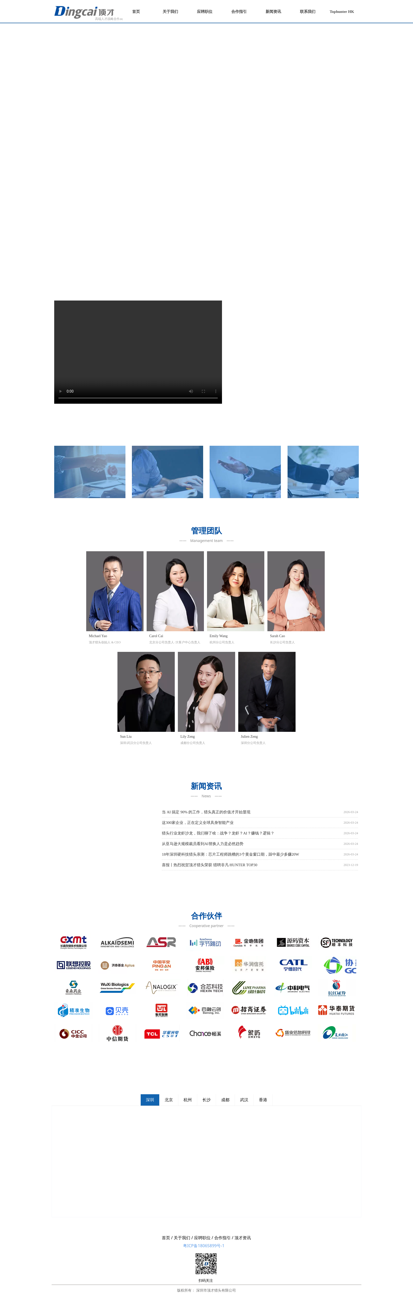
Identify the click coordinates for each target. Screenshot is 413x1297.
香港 (263, 1100)
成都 (225, 1100)
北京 (169, 1100)
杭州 (188, 1100)
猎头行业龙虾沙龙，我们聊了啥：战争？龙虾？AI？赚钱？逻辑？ (218, 833)
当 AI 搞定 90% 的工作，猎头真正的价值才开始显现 (206, 812)
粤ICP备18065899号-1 (204, 1246)
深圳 (150, 1100)
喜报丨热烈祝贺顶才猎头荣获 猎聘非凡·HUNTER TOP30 (209, 865)
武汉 (244, 1100)
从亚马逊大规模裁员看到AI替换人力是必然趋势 (202, 844)
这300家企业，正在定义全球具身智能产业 (198, 823)
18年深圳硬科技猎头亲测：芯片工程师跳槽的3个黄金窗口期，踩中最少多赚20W (230, 854)
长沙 (206, 1100)
